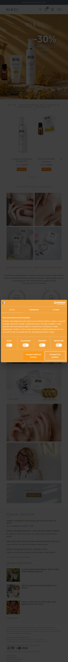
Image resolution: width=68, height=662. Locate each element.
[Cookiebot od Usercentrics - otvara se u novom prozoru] (55, 303)
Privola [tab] (12, 310)
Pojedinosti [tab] (34, 310)
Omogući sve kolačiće (55, 355)
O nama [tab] (56, 310)
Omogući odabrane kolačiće (33, 355)
